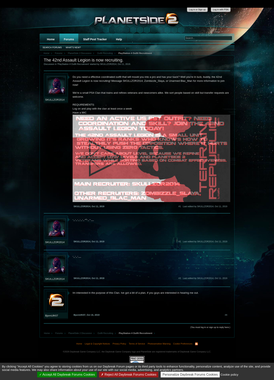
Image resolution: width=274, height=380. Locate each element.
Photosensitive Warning (159, 343)
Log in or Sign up (197, 9)
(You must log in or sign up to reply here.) (210, 327)
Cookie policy (229, 374)
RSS (196, 343)
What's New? (73, 47)
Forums (69, 39)
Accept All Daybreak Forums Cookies (67, 374)
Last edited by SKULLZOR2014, (205, 206)
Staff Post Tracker (95, 39)
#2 (180, 241)
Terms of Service (137, 343)
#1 (180, 206)
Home (51, 39)
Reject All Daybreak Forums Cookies (128, 374)
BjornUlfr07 (51, 315)
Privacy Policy (119, 343)
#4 (226, 315)
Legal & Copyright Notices (97, 343)
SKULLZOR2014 (108, 64)
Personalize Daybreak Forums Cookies (190, 374)
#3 (180, 278)
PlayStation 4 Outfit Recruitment (73, 64)
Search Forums (52, 47)
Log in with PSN (220, 9)
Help (119, 39)
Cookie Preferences (182, 343)
